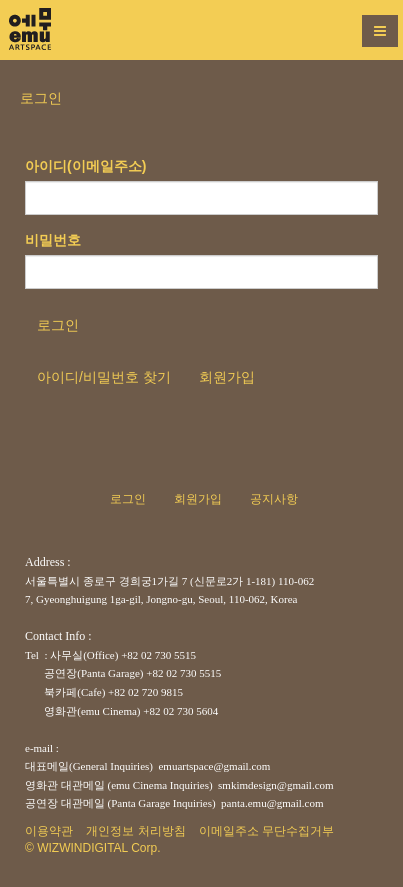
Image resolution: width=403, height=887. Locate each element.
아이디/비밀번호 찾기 (104, 377)
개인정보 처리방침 (135, 831)
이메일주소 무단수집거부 (266, 831)
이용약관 (49, 831)
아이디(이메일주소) (85, 166)
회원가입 (227, 377)
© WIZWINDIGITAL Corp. (93, 848)
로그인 (41, 98)
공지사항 (274, 499)
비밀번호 (53, 240)
